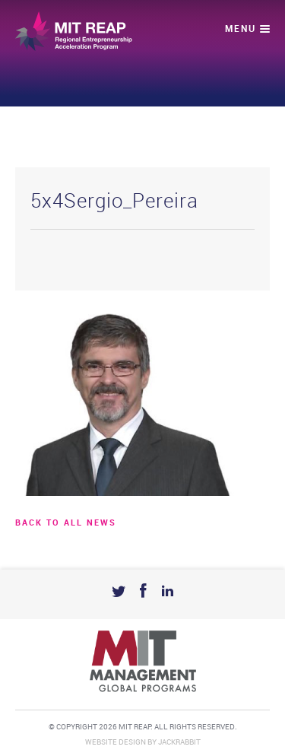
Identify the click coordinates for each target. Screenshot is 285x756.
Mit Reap (73, 31)
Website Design (115, 742)
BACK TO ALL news (65, 523)
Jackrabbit (179, 742)
